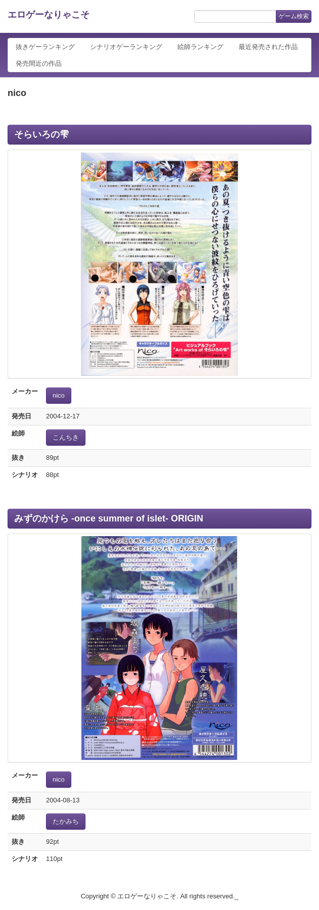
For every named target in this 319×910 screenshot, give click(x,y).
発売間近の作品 (39, 63)
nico (59, 395)
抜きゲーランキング (45, 47)
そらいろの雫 (41, 134)
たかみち (66, 821)
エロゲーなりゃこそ (48, 15)
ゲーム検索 (294, 16)
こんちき (66, 437)
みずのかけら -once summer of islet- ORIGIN (108, 518)
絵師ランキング (200, 47)
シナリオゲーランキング (126, 47)
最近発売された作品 (268, 47)
